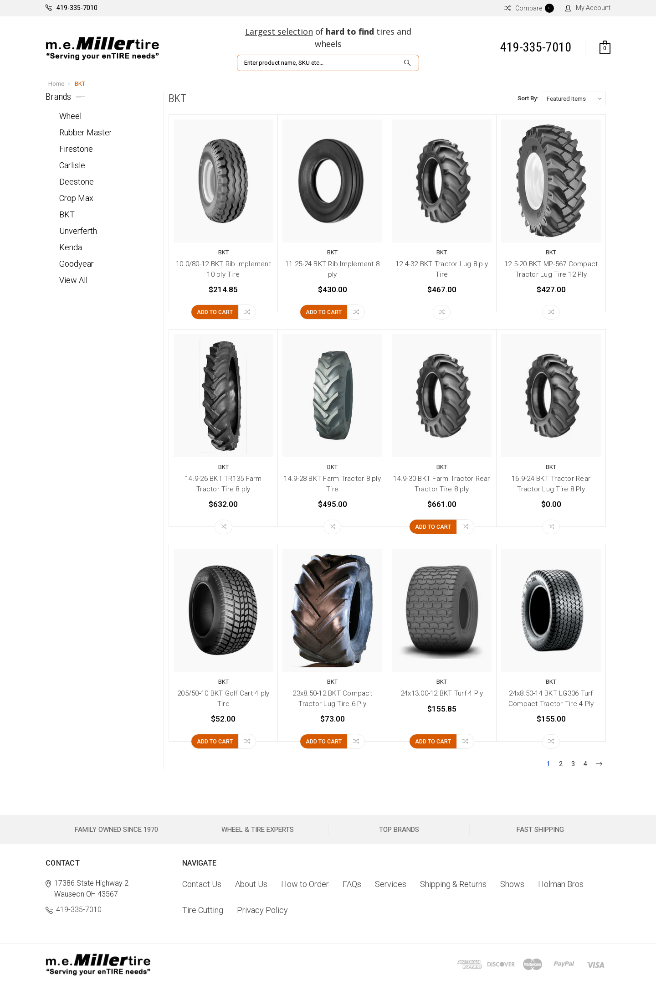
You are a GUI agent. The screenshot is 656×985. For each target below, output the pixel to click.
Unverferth (78, 231)
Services (390, 884)
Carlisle (72, 165)
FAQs (352, 884)
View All (73, 280)
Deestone (76, 181)
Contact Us (201, 884)
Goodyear (76, 263)
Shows (512, 884)
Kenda (70, 247)
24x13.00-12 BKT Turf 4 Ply (441, 693)
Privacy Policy (262, 910)
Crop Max (76, 198)
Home (56, 83)
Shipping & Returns (453, 884)
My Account (587, 7)
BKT (80, 83)
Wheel (70, 116)
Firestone (76, 149)
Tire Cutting (202, 910)
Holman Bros (561, 884)
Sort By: (528, 98)
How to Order (305, 884)
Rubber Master (85, 132)
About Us (251, 884)
